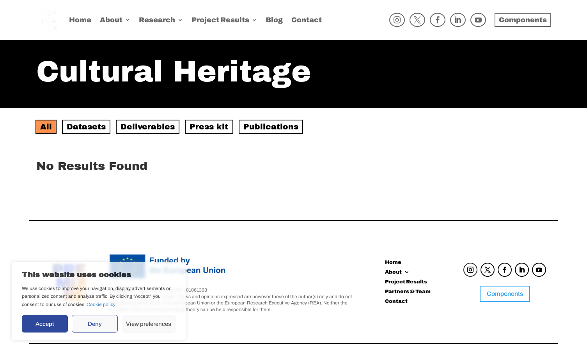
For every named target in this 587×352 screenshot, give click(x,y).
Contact (306, 20)
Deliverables (148, 126)
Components (505, 293)
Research (157, 20)
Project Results (220, 20)
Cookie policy (101, 304)
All (46, 126)
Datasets (86, 126)
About (111, 20)
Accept (44, 324)
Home (80, 20)
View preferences (148, 324)
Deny (95, 324)
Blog (274, 20)
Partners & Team (408, 292)
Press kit (209, 126)
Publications (270, 126)
